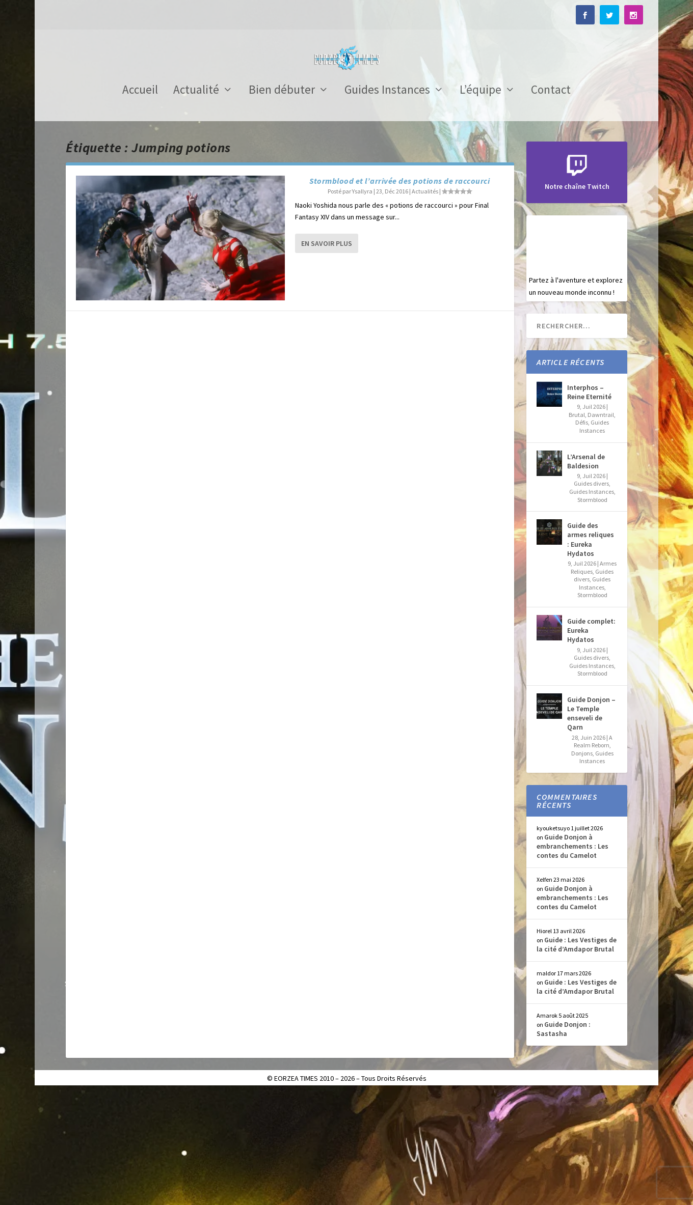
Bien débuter (282, 203)
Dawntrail (601, 526)
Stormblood (592, 611)
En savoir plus (326, 355)
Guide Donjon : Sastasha (564, 1141)
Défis (581, 534)
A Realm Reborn (593, 853)
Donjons (582, 865)
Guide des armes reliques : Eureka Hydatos (590, 651)
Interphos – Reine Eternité (589, 504)
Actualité (196, 203)
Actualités (425, 303)
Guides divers (591, 595)
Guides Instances (387, 203)
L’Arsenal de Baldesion (586, 573)
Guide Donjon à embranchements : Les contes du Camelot (572, 958)
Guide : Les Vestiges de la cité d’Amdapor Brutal (577, 1056)
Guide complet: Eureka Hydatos (591, 742)
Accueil (140, 203)
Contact (551, 203)
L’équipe (480, 203)
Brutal (577, 526)
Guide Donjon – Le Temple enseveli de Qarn (591, 825)
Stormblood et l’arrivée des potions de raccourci (399, 293)
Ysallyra (362, 303)
